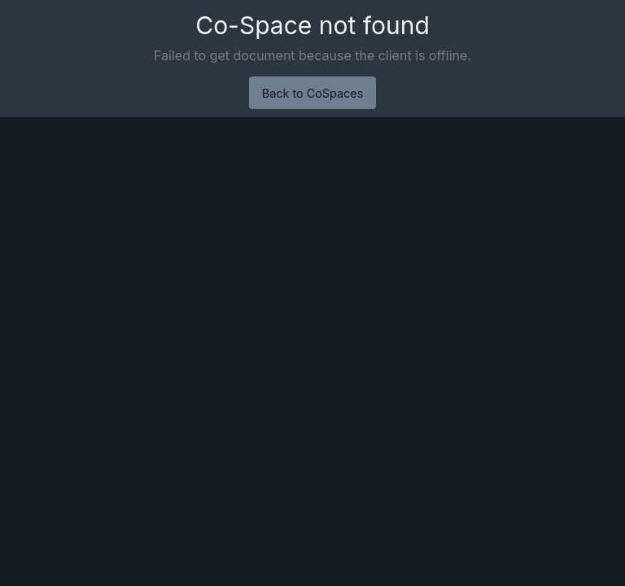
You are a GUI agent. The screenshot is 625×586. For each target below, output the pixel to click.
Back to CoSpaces (313, 93)
